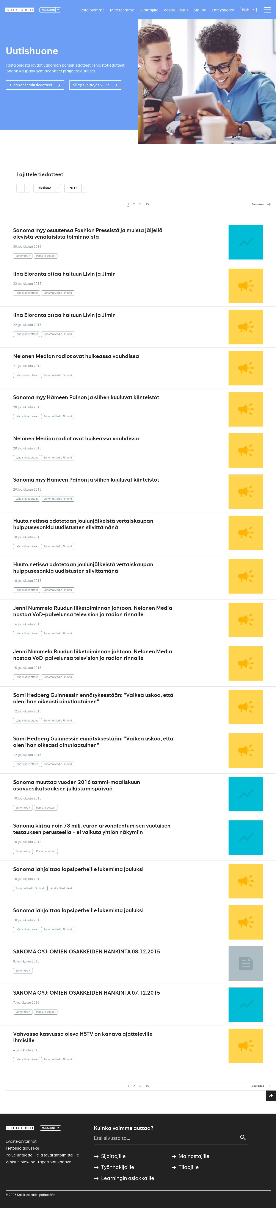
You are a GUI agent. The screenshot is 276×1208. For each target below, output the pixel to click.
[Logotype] (19, 10)
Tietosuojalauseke (22, 1148)
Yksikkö (45, 188)
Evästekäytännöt (21, 1141)
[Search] (243, 1137)
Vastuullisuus (176, 9)
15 (147, 204)
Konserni (48, 9)
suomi (246, 9)
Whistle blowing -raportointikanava (38, 1161)
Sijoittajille (149, 9)
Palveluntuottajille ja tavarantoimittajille (42, 1155)
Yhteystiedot (223, 9)
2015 (73, 188)
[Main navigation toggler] (266, 10)
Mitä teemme (122, 9)
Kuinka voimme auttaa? (123, 1128)
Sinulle (200, 9)
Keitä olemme (92, 9)
